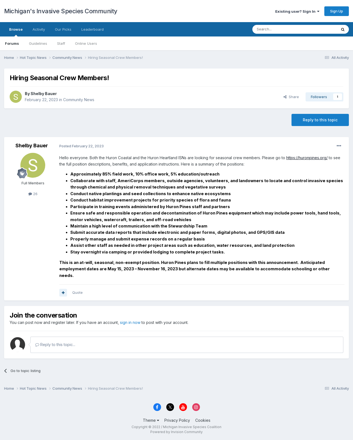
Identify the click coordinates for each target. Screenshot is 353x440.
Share (291, 97)
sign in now (130, 322)
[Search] (280, 29)
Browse (16, 31)
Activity (39, 29)
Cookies (202, 420)
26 (33, 194)
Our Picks (63, 29)
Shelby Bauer (44, 93)
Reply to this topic (320, 119)
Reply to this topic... (55, 344)
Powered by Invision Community (176, 432)
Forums (12, 43)
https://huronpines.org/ (307, 157)
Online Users (86, 43)
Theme (151, 420)
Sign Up (336, 11)
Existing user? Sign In (297, 11)
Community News (78, 99)
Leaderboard (92, 29)
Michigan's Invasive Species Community (60, 11)
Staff (61, 43)
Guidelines (38, 43)
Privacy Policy (177, 420)
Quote (77, 292)
